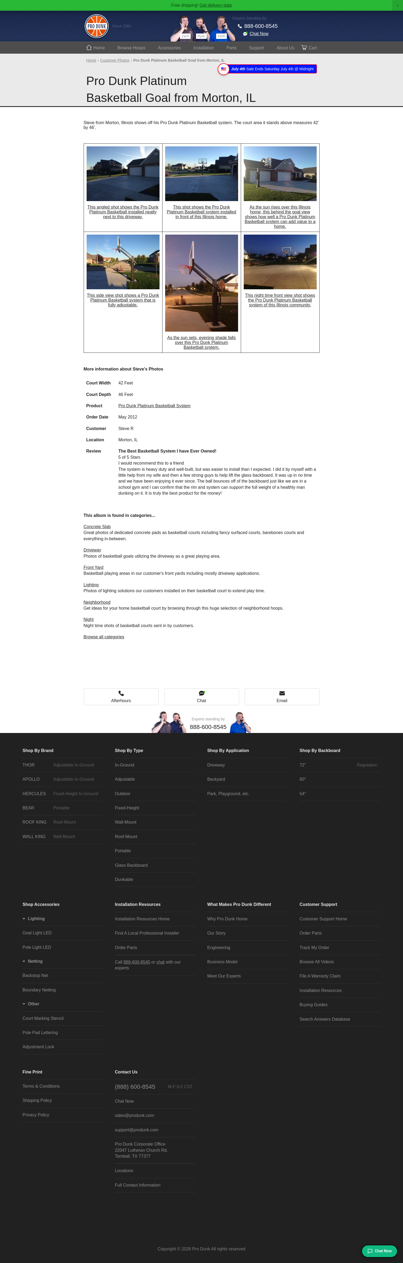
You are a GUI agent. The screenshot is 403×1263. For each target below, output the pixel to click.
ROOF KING (61, 822)
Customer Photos (114, 60)
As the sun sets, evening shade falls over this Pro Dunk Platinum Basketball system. (201, 342)
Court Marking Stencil (43, 1018)
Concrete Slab (97, 526)
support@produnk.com (136, 1130)
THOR (61, 765)
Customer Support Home (323, 919)
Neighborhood (97, 602)
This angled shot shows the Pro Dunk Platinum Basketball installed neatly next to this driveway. (122, 212)
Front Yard (93, 567)
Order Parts (126, 947)
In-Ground (124, 765)
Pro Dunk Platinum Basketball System (155, 405)
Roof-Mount (126, 836)
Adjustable (125, 779)
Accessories (169, 48)
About (285, 48)
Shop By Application (228, 750)
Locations (124, 1170)
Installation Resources (138, 904)
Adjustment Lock (38, 1047)
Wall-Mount (125, 822)
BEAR (61, 808)
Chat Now (259, 33)
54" (303, 793)
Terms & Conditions (41, 1086)
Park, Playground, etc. (228, 793)
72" (338, 765)
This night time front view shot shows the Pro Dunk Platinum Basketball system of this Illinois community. (280, 300)
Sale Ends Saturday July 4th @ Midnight (268, 68)
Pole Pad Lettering (40, 1032)
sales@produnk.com (134, 1115)
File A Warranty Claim (320, 976)
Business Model (222, 962)
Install (204, 48)
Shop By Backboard (320, 750)
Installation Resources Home (142, 919)
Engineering (218, 947)
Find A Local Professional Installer (147, 933)
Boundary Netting (39, 990)
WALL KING (61, 837)
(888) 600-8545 (154, 1086)
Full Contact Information (137, 1185)
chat (160, 962)
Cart (313, 48)
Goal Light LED (37, 933)
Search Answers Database (325, 1019)
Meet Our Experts (224, 976)
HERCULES (61, 794)
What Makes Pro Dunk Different (239, 904)
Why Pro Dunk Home (227, 919)
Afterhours (121, 700)
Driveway (92, 550)
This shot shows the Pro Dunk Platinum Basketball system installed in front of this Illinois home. (201, 212)
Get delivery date (215, 5)
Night (89, 619)
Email (281, 700)
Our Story (216, 933)
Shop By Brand (38, 750)
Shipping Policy (37, 1100)
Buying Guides (313, 1004)
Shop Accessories (41, 904)
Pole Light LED (37, 947)
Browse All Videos (317, 962)
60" (303, 779)
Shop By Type (129, 750)
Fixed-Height (127, 808)
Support (256, 48)
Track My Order (314, 947)
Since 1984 (121, 26)
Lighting (91, 585)
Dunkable (124, 879)
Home (99, 48)
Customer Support (318, 904)
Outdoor (122, 793)
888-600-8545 (261, 26)
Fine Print (32, 1072)
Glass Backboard (131, 865)
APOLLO (61, 779)
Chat (201, 700)
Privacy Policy (36, 1115)
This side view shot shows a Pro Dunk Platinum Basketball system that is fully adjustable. (123, 300)
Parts (231, 48)
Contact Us (126, 1072)
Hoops (131, 48)
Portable (123, 851)
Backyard (216, 779)
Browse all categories (104, 637)
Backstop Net (35, 975)
